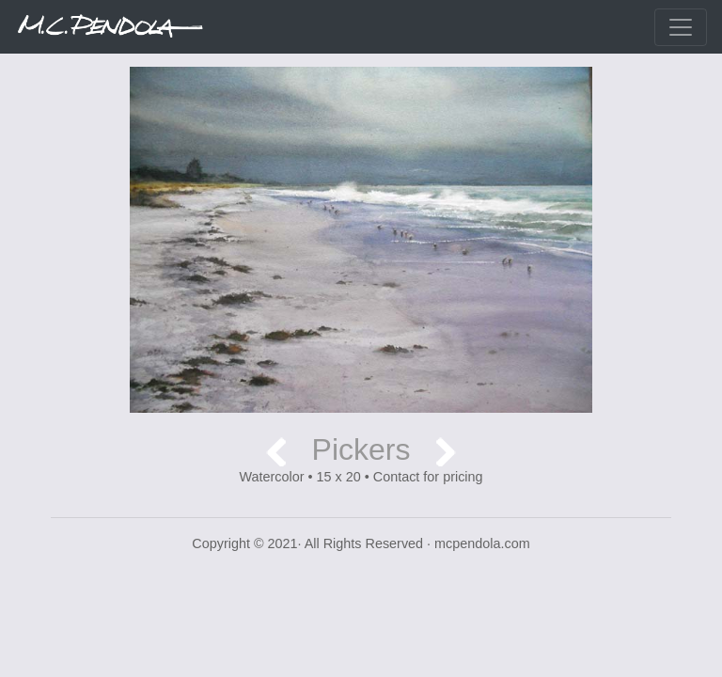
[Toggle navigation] (680, 27)
